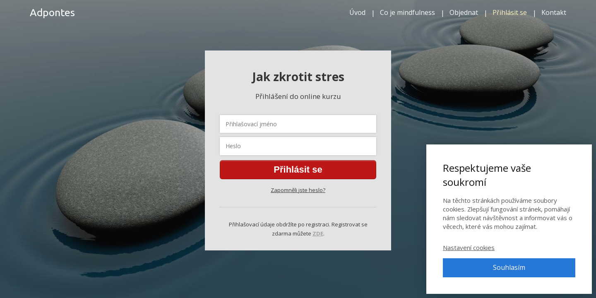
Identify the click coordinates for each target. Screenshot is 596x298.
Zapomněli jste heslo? (298, 190)
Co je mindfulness (407, 12)
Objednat (463, 12)
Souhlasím (509, 267)
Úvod (357, 12)
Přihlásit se (510, 12)
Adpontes (52, 12)
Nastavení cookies (469, 247)
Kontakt (553, 12)
